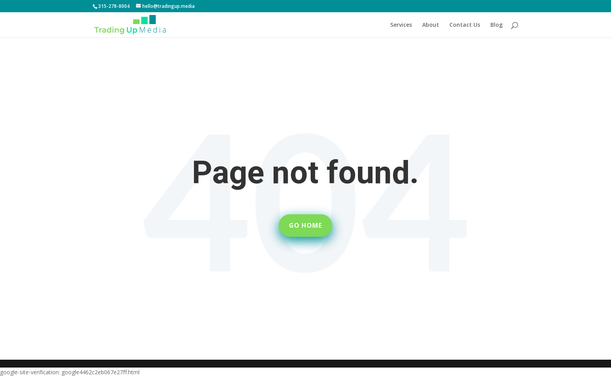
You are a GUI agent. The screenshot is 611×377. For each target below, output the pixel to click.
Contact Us (464, 25)
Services (401, 25)
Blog (496, 25)
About (430, 25)
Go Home (305, 225)
